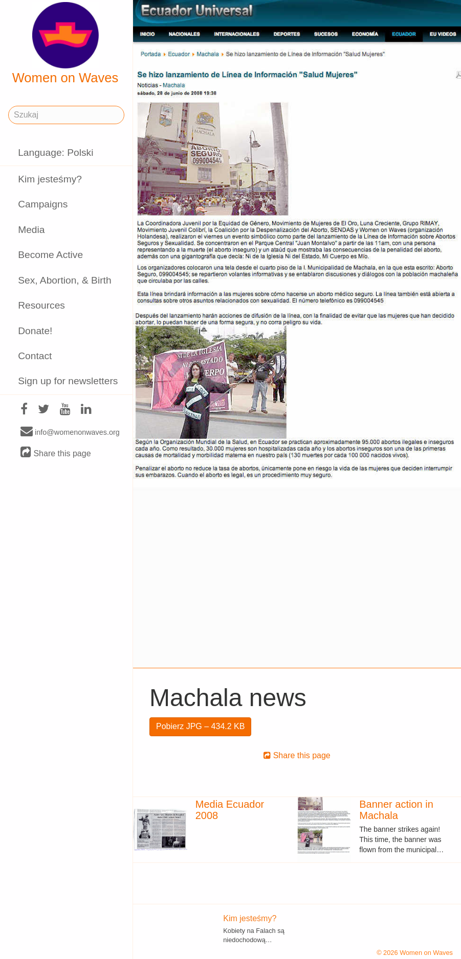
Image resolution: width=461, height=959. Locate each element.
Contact (35, 355)
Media (31, 229)
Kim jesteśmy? (50, 179)
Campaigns (43, 204)
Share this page (55, 453)
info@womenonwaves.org (70, 432)
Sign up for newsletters (68, 381)
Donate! (35, 330)
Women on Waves (65, 43)
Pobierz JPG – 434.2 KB (200, 726)
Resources (41, 305)
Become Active (50, 254)
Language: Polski (55, 152)
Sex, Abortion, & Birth (64, 280)
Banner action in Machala (396, 810)
